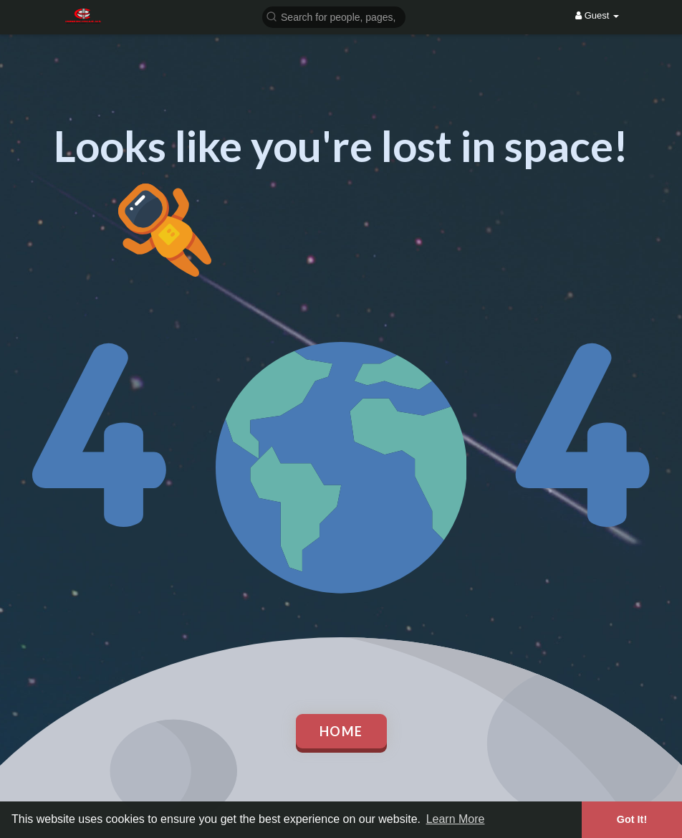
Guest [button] (597, 15)
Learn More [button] (455, 819)
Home (341, 731)
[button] (333, 16)
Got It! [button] (632, 819)
